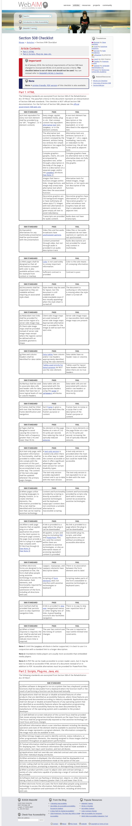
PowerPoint (52, 537)
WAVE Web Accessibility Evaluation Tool (94, 816)
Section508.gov (98, 85)
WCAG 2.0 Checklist (100, 81)
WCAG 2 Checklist (87, 806)
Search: (26, 16)
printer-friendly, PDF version (44, 85)
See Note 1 (48, 175)
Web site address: (24, 818)
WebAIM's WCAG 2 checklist (51, 73)
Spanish (96, 66)
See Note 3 (24, 551)
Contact (55, 824)
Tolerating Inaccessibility (58, 803)
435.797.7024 (24, 809)
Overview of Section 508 (102, 83)
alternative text (49, 125)
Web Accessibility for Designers (91, 813)
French (95, 70)
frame (50, 407)
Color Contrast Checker (89, 811)
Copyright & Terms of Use (99, 824)
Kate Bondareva (99, 52)
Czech (95, 59)
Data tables (48, 354)
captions (52, 235)
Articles (76, 5)
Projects (96, 5)
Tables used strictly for (53, 366)
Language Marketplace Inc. (100, 66)
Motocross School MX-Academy (100, 71)
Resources (86, 5)
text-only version (51, 451)
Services (67, 5)
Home (21, 42)
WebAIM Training (30, 28)
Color (45, 261)
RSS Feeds (73, 824)
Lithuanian (97, 55)
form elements (50, 579)
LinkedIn (84, 824)
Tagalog (96, 61)
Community (107, 5)
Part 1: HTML (28, 51)
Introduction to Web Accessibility (35, 22)
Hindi (95, 46)
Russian (96, 42)
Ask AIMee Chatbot (87, 808)
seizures (46, 440)
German (96, 51)
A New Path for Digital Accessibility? (62, 811)
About (64, 824)
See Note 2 (24, 548)
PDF (61, 535)
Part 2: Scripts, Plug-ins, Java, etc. (37, 54)
